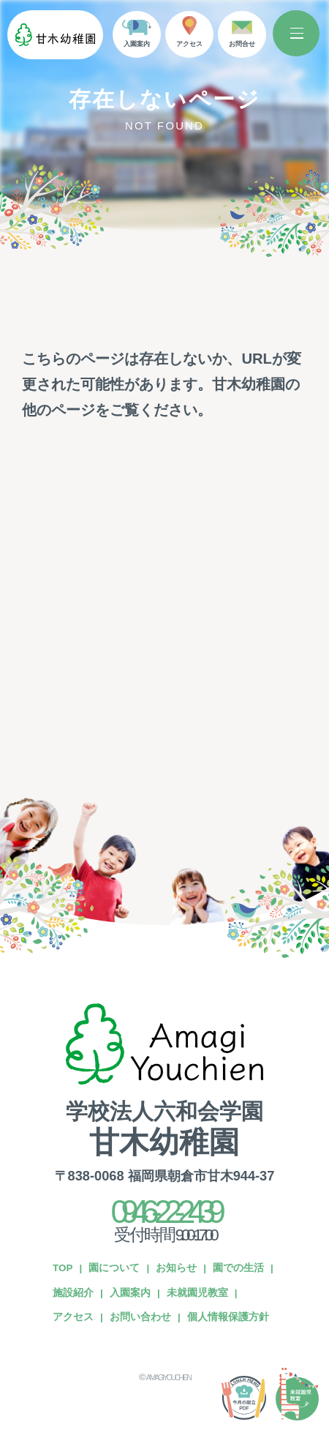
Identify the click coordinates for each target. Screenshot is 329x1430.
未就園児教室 (197, 1240)
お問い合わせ (140, 1265)
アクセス (73, 1265)
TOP (63, 1216)
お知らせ (176, 1216)
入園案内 (130, 1240)
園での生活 (238, 1216)
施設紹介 (73, 1240)
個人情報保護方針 (228, 1265)
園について (114, 1216)
